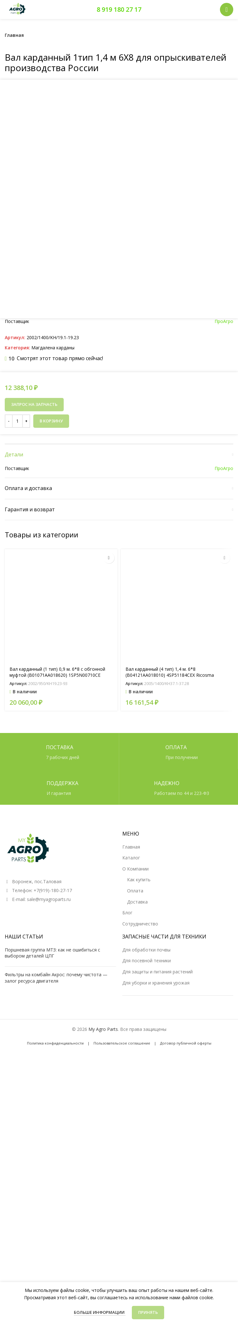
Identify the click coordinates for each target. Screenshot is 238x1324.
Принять (148, 1312)
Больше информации (99, 1312)
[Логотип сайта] (17, 9)
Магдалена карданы (52, 595)
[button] (108, 805)
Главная (14, 35)
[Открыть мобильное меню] (226, 9)
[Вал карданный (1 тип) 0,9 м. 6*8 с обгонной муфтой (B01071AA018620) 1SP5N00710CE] (61, 853)
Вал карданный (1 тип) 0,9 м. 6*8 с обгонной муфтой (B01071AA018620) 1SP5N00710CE (57, 919)
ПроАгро (224, 569)
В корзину (51, 668)
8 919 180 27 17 (119, 9)
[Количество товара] (17, 668)
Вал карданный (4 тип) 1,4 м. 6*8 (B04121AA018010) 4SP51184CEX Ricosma (169, 919)
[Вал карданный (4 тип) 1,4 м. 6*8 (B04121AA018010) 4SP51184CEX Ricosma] (177, 853)
